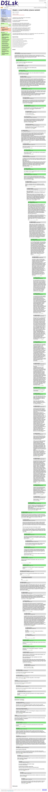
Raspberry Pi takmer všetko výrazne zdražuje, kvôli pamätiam (5, 29)
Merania (6, 19)
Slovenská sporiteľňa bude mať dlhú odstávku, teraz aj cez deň (6, 47)
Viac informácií (10, 790)
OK (44, 790)
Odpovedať (17, 63)
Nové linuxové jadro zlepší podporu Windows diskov (5, 45)
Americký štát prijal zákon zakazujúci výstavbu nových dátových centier (5, 37)
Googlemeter (3, 21)
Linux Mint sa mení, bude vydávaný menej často (5, 41)
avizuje (20, 20)
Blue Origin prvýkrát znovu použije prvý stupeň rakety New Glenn (5, 54)
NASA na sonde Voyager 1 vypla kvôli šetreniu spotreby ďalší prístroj (5, 51)
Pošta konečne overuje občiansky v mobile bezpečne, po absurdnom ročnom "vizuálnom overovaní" (23, 38)
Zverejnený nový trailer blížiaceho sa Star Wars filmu (5, 43)
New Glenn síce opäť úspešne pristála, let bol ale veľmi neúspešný (20, 40)
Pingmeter (3, 20)
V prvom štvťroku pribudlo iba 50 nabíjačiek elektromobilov (5, 39)
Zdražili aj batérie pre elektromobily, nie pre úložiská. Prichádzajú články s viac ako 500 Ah (6, 34)
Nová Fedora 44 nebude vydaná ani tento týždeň (18, 39)
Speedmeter (3, 19)
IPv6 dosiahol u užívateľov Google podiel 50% (5, 49)
